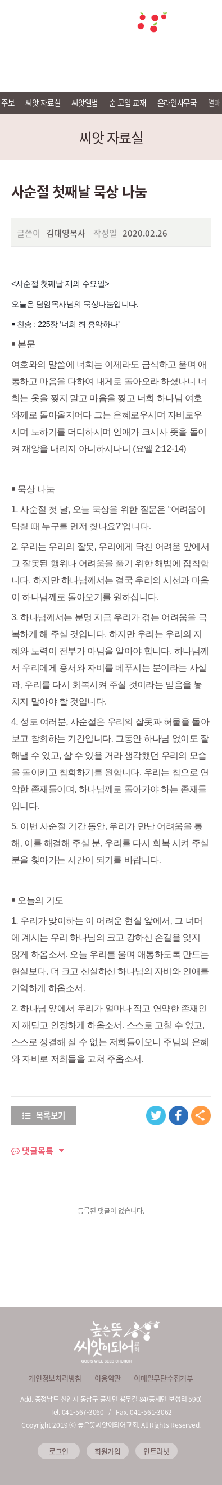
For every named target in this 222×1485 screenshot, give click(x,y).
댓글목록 (32, 1151)
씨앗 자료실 (42, 102)
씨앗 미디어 (156, 78)
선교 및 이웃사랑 (111, 78)
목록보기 (43, 1115)
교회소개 (22, 78)
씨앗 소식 (199, 78)
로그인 (59, 1451)
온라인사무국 (177, 102)
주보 (7, 102)
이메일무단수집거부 (163, 1378)
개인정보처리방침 (55, 1378)
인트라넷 (156, 1451)
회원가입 (107, 1451)
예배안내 (67, 78)
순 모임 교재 (127, 102)
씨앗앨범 (84, 102)
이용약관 (107, 1378)
